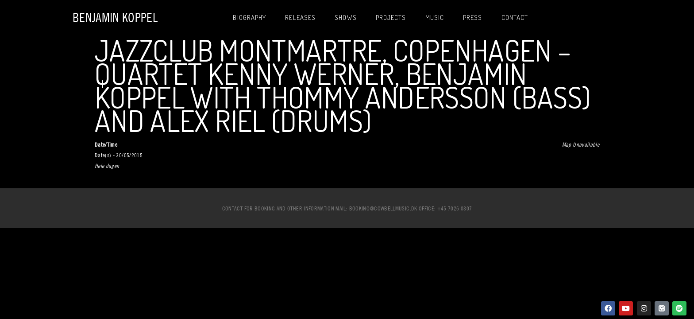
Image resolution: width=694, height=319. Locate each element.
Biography (249, 17)
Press (472, 17)
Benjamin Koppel (115, 17)
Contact (514, 17)
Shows (346, 17)
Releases (300, 17)
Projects (391, 17)
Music (434, 17)
